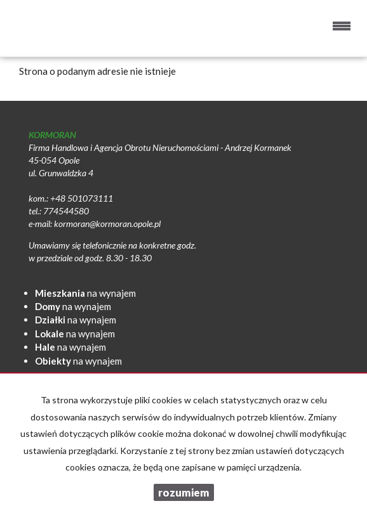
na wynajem (85, 293)
